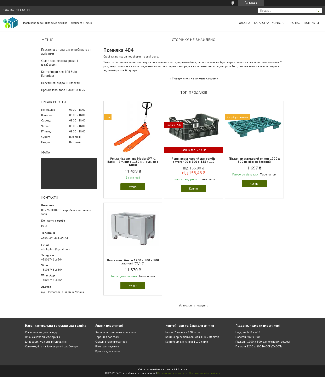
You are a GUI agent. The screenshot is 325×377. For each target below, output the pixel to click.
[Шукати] (317, 10)
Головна (244, 23)
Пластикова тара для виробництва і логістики (66, 51)
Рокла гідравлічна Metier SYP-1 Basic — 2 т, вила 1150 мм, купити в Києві (133, 161)
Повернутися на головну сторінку (195, 78)
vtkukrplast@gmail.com (55, 249)
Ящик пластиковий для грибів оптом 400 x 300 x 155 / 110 (194, 160)
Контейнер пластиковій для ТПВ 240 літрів (192, 337)
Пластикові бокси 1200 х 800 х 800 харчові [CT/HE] (133, 262)
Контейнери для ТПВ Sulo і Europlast (59, 74)
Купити (133, 187)
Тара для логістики (107, 337)
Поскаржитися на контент (172, 373)
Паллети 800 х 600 (247, 337)
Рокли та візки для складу (41, 332)
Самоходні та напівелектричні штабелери (51, 346)
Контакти (311, 23)
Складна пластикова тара (111, 341)
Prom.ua (182, 369)
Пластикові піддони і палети (60, 83)
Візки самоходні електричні (42, 337)
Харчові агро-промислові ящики (115, 332)
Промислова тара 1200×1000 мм (63, 90)
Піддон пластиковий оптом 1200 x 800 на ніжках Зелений (254, 160)
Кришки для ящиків (107, 351)
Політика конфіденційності (205, 373)
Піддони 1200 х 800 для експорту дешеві (262, 341)
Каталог (260, 23)
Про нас (294, 23)
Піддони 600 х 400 (247, 332)
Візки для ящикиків (107, 346)
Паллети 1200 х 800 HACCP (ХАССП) (258, 346)
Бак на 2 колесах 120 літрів (182, 332)
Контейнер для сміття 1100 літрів (186, 341)
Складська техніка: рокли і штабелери (59, 63)
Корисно (278, 23)
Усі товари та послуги (192, 305)
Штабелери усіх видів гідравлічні (46, 341)
